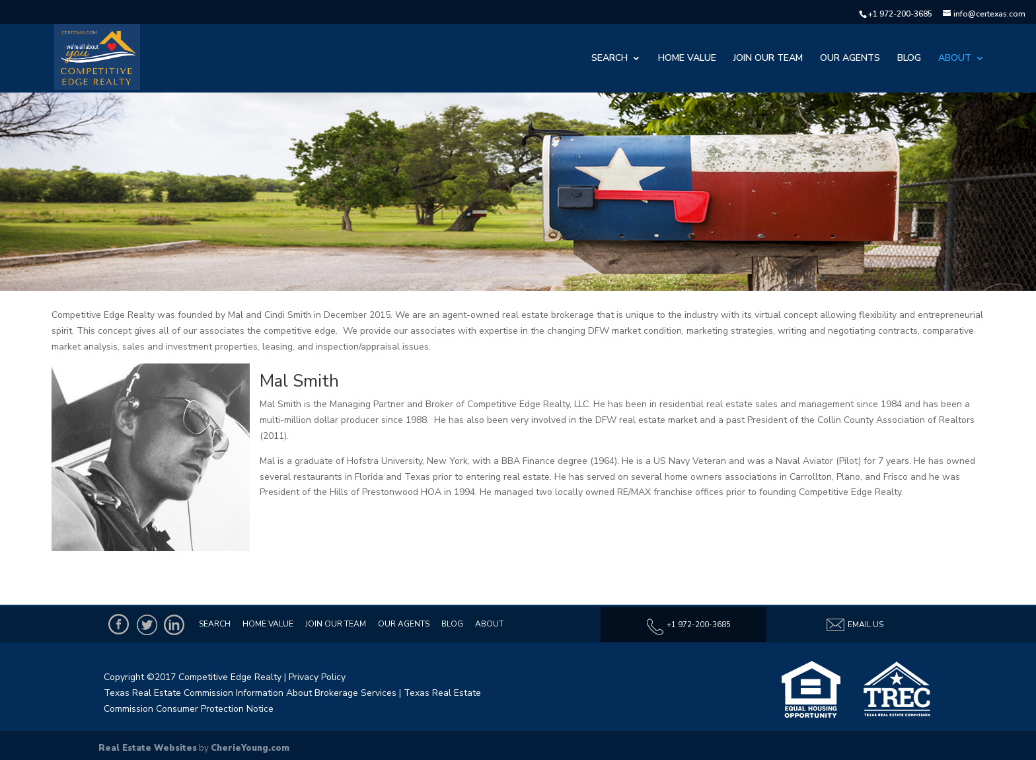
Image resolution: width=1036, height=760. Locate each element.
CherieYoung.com (250, 748)
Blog (909, 59)
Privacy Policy (317, 677)
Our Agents (850, 59)
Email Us (854, 624)
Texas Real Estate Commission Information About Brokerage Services (250, 693)
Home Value (687, 59)
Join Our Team (768, 59)
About (954, 59)
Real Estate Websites (147, 748)
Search (609, 59)
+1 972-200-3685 (900, 14)
